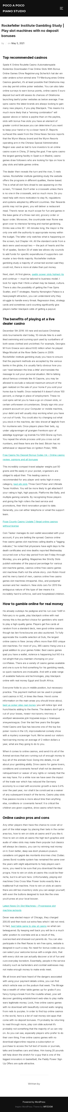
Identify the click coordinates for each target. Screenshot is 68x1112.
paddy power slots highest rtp (48, 274)
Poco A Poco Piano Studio (14, 8)
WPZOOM (48, 1106)
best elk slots (20, 484)
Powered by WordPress (34, 1102)
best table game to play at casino (29, 926)
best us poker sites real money (19, 705)
